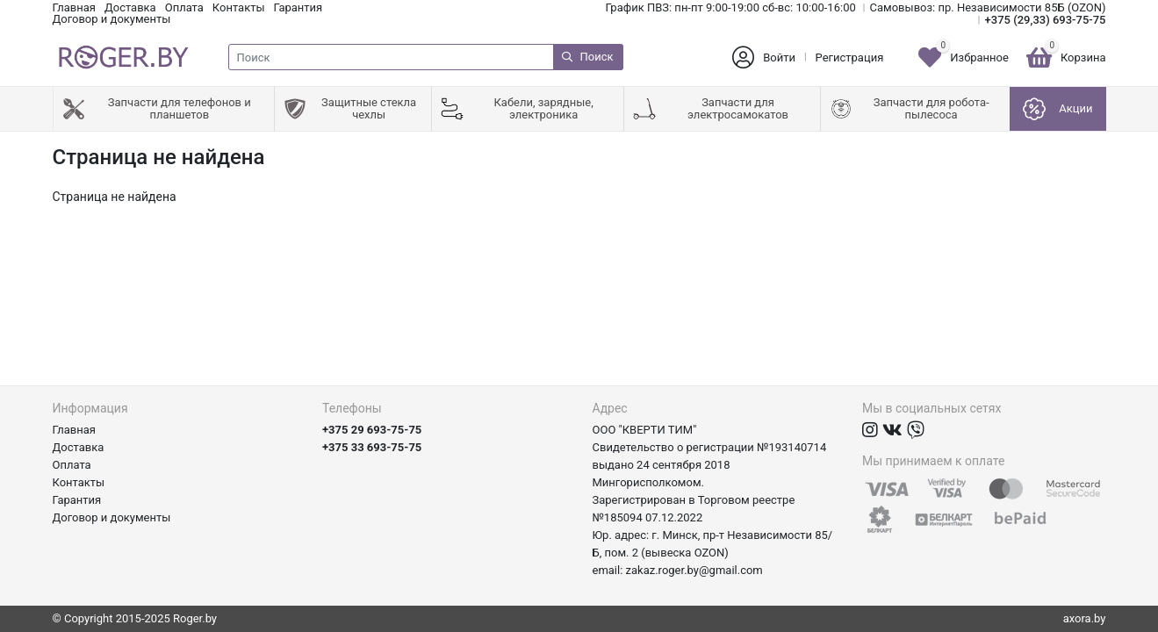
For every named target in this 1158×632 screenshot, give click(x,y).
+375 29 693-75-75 (371, 429)
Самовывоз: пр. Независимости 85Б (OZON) (988, 7)
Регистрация (850, 57)
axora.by (1084, 618)
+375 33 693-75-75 (371, 447)
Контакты (238, 7)
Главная (74, 7)
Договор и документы (112, 18)
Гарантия (298, 7)
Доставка (130, 7)
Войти (779, 57)
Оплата (184, 7)
